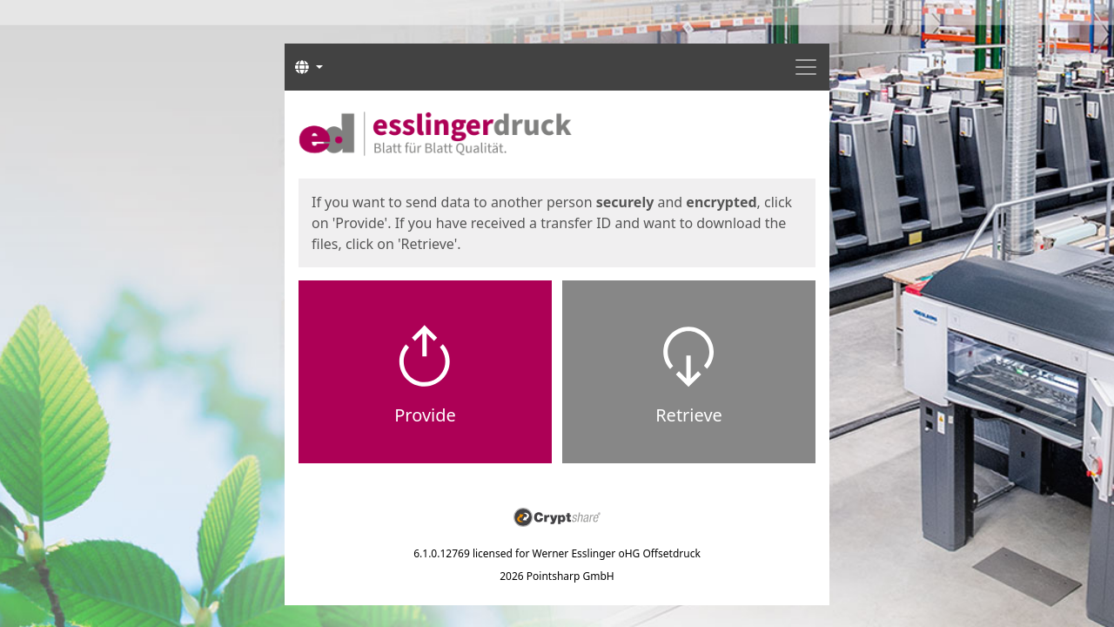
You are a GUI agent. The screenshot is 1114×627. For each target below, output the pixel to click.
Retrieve (688, 415)
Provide (425, 415)
